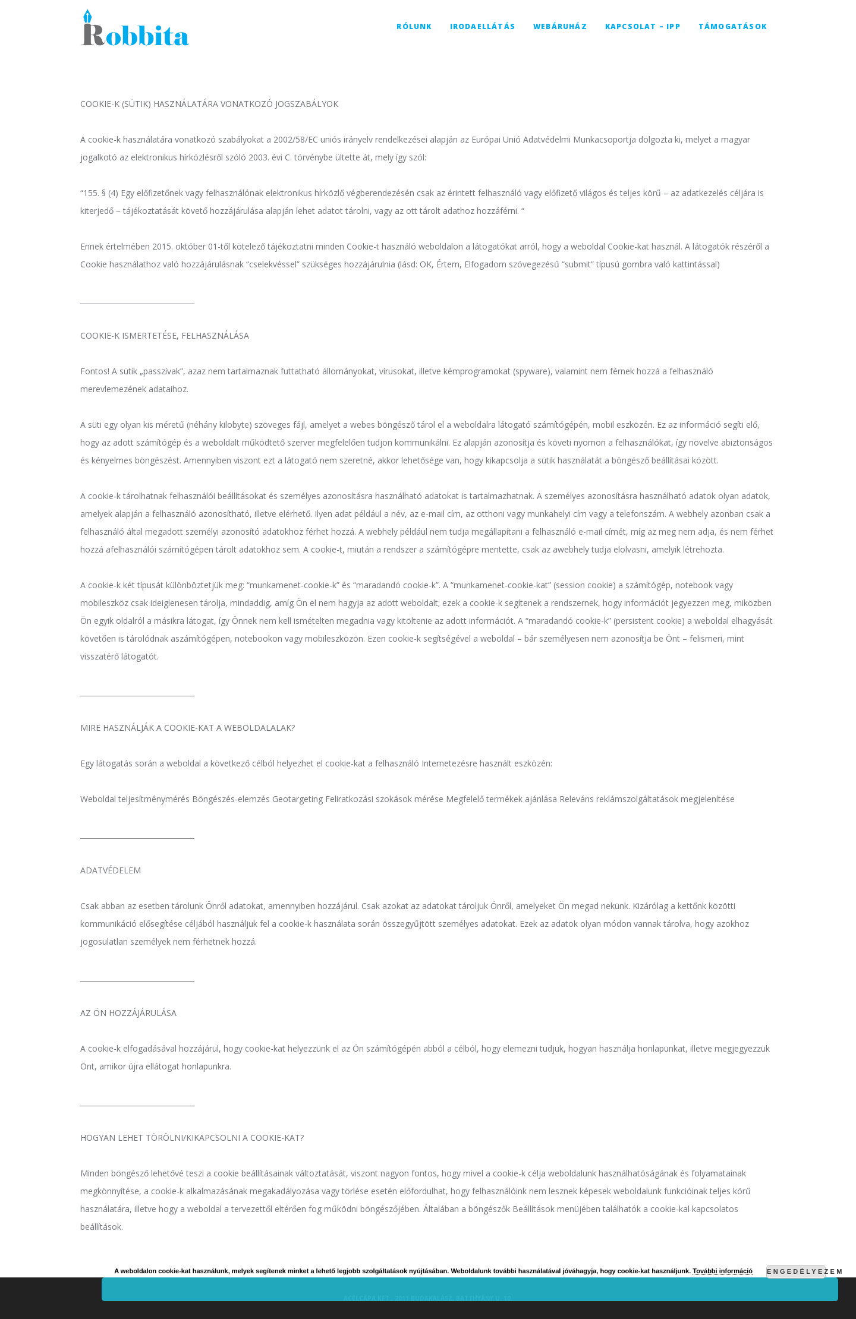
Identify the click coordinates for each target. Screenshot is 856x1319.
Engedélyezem (796, 1271)
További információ (723, 1270)
